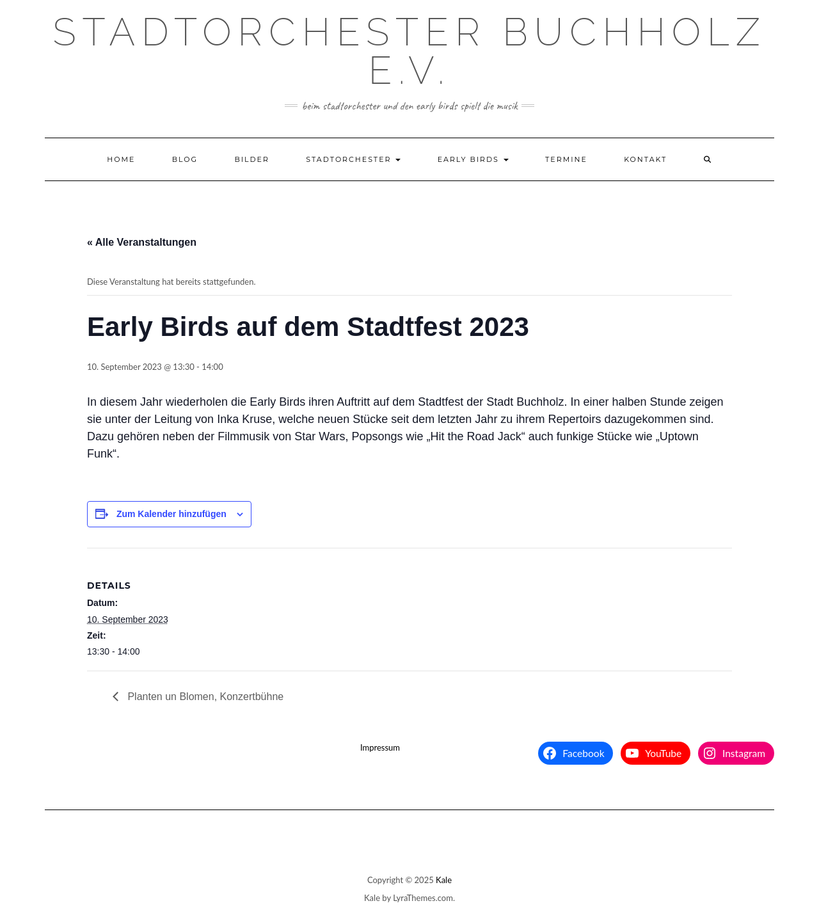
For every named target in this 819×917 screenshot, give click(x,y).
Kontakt (645, 159)
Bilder (251, 159)
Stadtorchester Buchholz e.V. (410, 51)
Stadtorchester (353, 159)
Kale (444, 880)
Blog (185, 159)
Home (121, 159)
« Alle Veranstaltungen (141, 242)
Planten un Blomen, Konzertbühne (204, 696)
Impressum (380, 747)
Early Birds (473, 159)
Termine (566, 159)
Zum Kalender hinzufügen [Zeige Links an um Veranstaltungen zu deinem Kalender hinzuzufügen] (171, 514)
